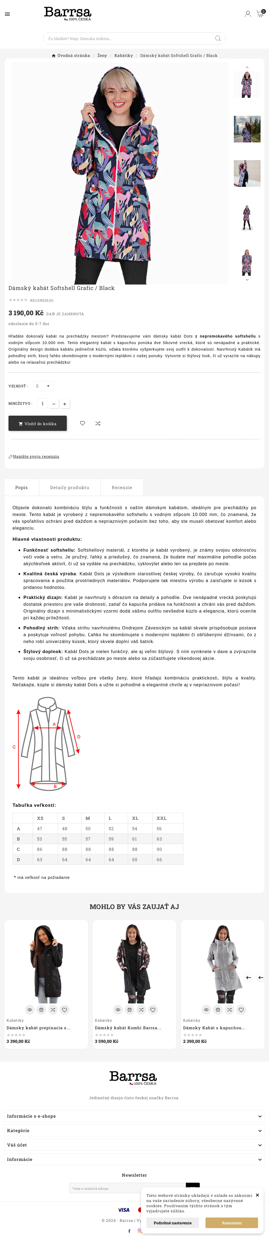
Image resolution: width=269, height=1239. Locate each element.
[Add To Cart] (41, 1009)
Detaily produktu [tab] (69, 487)
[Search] (127, 38)
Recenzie (122, 487)
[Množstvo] (43, 403)
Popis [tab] (21, 487)
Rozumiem (232, 1222)
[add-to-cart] (37, 423)
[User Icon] (248, 14)
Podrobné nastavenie (173, 1222)
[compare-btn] (97, 423)
